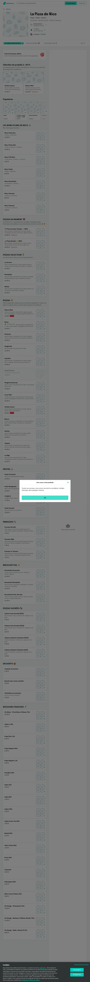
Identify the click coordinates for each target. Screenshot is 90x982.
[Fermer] (68, 482)
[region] (45, 972)
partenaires (43, 968)
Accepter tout (77, 974)
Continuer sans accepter (81, 964)
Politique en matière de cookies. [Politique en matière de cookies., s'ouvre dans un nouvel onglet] (31, 980)
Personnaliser (77, 970)
